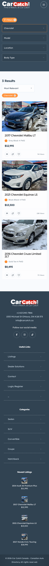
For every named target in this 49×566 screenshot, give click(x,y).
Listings (12, 356)
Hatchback (13, 459)
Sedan (11, 419)
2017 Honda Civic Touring (24, 542)
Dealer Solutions (16, 366)
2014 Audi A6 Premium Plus (24, 486)
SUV (10, 429)
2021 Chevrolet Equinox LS (24, 523)
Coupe (11, 449)
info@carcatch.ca (24, 320)
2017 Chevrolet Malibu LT (24, 504)
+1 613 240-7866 (24, 312)
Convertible (13, 439)
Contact (12, 376)
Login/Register (15, 386)
